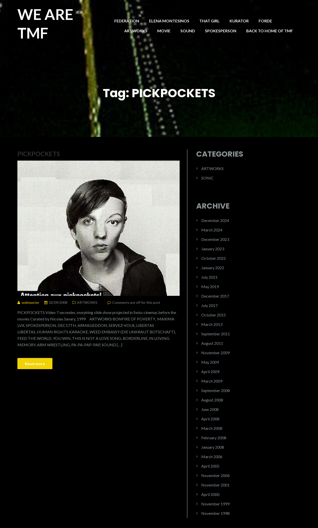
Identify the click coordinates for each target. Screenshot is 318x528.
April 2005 (210, 466)
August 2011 (212, 343)
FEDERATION (126, 20)
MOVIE (163, 30)
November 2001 (215, 485)
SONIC (207, 178)
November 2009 (215, 352)
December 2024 (215, 220)
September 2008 (215, 390)
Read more (35, 363)
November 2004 (215, 475)
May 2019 (210, 286)
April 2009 (210, 371)
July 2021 (209, 277)
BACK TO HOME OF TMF (269, 30)
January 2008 (212, 447)
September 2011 (215, 333)
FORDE (265, 20)
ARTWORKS (135, 30)
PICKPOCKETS (38, 153)
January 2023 (212, 248)
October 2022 (213, 258)
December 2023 (215, 239)
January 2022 (212, 267)
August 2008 (212, 399)
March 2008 (211, 428)
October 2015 (213, 314)
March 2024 (211, 229)
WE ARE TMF (45, 23)
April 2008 (210, 418)
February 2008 (213, 437)
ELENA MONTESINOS (169, 20)
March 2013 (211, 324)
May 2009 (210, 362)
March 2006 (211, 456)
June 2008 (210, 409)
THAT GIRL (209, 20)
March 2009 (211, 381)
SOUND (187, 30)
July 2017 (209, 305)
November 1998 (215, 513)
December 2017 (215, 296)
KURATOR (239, 20)
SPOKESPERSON (220, 30)
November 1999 (215, 503)
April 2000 (210, 494)
